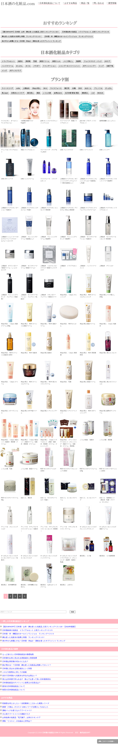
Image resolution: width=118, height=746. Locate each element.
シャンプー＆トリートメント (84, 71)
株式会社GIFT (85, 742)
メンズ (23, 75)
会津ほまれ (72, 98)
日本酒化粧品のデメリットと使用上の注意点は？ (21, 692)
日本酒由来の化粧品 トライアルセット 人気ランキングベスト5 (27, 36)
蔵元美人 (43, 98)
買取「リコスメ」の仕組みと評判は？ (17, 730)
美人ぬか (15, 98)
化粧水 (21, 66)
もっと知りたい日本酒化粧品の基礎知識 (18, 664)
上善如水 (28, 93)
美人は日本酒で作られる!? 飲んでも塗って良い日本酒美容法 (26, 688)
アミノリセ (106, 93)
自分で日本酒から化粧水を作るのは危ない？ (19, 685)
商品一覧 (85, 3)
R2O (86, 93)
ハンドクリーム (17, 71)
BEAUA (5, 102)
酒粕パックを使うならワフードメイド (17, 720)
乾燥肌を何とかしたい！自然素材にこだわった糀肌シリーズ (25, 713)
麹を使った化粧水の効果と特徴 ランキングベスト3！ (76, 36)
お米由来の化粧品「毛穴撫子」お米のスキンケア (21, 727)
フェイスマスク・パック (100, 66)
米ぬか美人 (39, 93)
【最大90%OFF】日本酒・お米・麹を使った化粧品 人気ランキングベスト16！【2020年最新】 (39, 636)
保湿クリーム (48, 66)
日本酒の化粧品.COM (50, 742)
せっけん (29, 71)
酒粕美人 (101, 98)
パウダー (48, 71)
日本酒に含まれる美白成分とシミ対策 (17, 678)
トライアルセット (9, 66)
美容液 (30, 66)
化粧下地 (13, 75)
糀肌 (51, 98)
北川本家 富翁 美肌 (87, 98)
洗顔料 (84, 66)
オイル (39, 71)
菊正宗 (72, 93)
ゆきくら (95, 93)
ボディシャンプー (105, 71)
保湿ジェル (60, 66)
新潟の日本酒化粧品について (13, 695)
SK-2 (49, 93)
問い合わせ (99, 3)
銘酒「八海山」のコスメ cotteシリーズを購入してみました (25, 716)
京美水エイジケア (29, 98)
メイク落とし (73, 66)
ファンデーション (62, 71)
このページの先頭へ (108, 741)
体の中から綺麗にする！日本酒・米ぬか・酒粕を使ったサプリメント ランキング (33, 46)
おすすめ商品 (70, 3)
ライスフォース (60, 93)
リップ (4, 75)
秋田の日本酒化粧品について (13, 699)
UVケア (5, 71)
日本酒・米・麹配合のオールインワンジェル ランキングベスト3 (27, 41)
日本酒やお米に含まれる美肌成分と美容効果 (19, 667)
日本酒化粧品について (49, 3)
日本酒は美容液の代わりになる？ (15, 671)
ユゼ (110, 98)
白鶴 (79, 93)
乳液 (38, 66)
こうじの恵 (60, 98)
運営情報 (112, 3)
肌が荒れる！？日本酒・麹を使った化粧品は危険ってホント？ (26, 674)
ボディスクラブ (35, 75)
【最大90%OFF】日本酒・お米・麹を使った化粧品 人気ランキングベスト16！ (32, 32)
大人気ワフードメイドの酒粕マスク (16, 723)
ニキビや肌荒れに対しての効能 (14, 681)
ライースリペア (8, 93)
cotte (19, 93)
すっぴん (5, 98)
